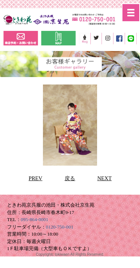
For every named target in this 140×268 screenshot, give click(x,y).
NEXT (104, 178)
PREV (36, 178)
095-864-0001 (35, 219)
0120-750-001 (60, 227)
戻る (70, 178)
